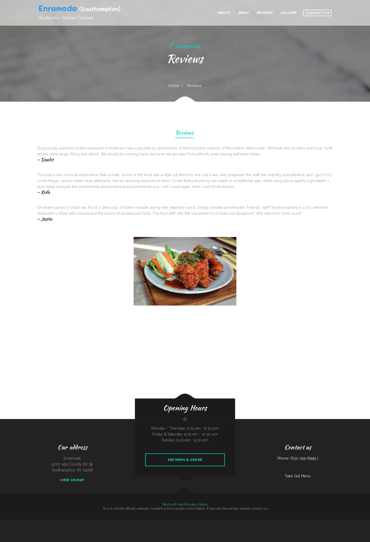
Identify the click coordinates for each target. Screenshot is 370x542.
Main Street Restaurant (175, 528)
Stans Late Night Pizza (134, 522)
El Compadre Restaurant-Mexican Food (116, 522)
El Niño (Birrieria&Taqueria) (256, 522)
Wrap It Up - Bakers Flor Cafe (338, 522)
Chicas (228, 522)
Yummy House (174, 522)
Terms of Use (172, 504)
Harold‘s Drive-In (360, 522)
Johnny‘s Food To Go (264, 522)
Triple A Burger (38, 522)
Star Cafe (197, 528)
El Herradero (330, 522)
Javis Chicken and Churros (66, 522)
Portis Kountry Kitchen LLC (105, 522)
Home (174, 86)
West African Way (313, 522)
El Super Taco (16, 522)
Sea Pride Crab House (22, 522)
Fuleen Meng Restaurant (352, 522)
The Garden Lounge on (196, 522)
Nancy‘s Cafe (98, 522)
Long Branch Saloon (203, 528)
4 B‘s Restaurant (2, 522)
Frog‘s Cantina (294, 522)
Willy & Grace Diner (82, 522)
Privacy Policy (197, 504)
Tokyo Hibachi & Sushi (248, 522)
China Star (93, 522)
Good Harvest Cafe (210, 522)
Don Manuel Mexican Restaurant (322, 522)
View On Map (72, 480)
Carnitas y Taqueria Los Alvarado (157, 522)
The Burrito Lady (306, 522)
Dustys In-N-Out (45, 522)
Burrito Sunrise (51, 522)
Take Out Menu (298, 476)
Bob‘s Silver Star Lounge (277, 522)
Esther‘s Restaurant (192, 528)
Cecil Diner (179, 522)
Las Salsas (181, 528)
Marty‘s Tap (346, 522)
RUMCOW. (190, 522)
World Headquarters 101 (31, 522)
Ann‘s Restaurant (88, 522)
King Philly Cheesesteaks (217, 522)
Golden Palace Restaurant (167, 522)
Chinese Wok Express (74, 522)
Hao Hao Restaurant (147, 522)
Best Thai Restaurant (300, 522)
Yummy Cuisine (271, 522)
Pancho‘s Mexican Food (233, 522)
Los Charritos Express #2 (126, 522)
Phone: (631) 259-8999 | (298, 458)
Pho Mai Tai (289, 522)
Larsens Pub (224, 522)
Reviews (184, 133)
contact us (259, 508)
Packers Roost (284, 522)
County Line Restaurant (9, 522)
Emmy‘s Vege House (240, 522)
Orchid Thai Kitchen (203, 522)
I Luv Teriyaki (186, 528)
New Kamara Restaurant (58, 522)
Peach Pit (169, 528)
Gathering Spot (141, 522)
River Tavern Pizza (185, 522)
